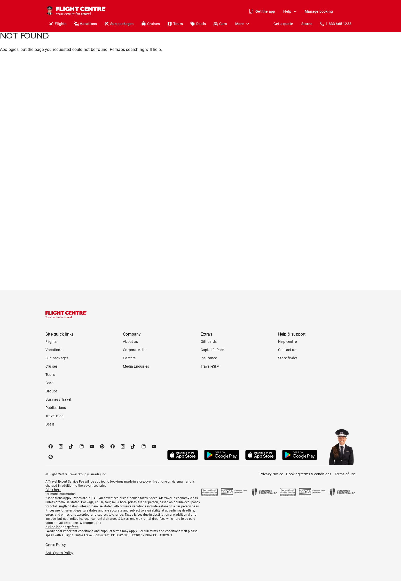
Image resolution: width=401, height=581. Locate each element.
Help (290, 11)
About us (130, 341)
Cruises (150, 23)
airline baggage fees (61, 527)
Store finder (287, 358)
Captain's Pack (213, 350)
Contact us (287, 350)
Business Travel (58, 399)
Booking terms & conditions (308, 474)
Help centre (287, 341)
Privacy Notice (271, 474)
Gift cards (209, 341)
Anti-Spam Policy (59, 553)
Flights (57, 23)
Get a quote (283, 24)
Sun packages (118, 23)
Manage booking (319, 11)
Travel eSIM (210, 366)
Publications (55, 408)
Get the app (262, 11)
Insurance (209, 358)
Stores (306, 24)
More (242, 23)
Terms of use (345, 474)
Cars (220, 23)
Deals (198, 23)
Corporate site (134, 350)
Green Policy (55, 545)
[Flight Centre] (81, 11)
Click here (53, 490)
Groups (51, 391)
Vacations (85, 23)
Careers (129, 358)
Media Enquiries (136, 366)
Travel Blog (54, 416)
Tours (175, 23)
